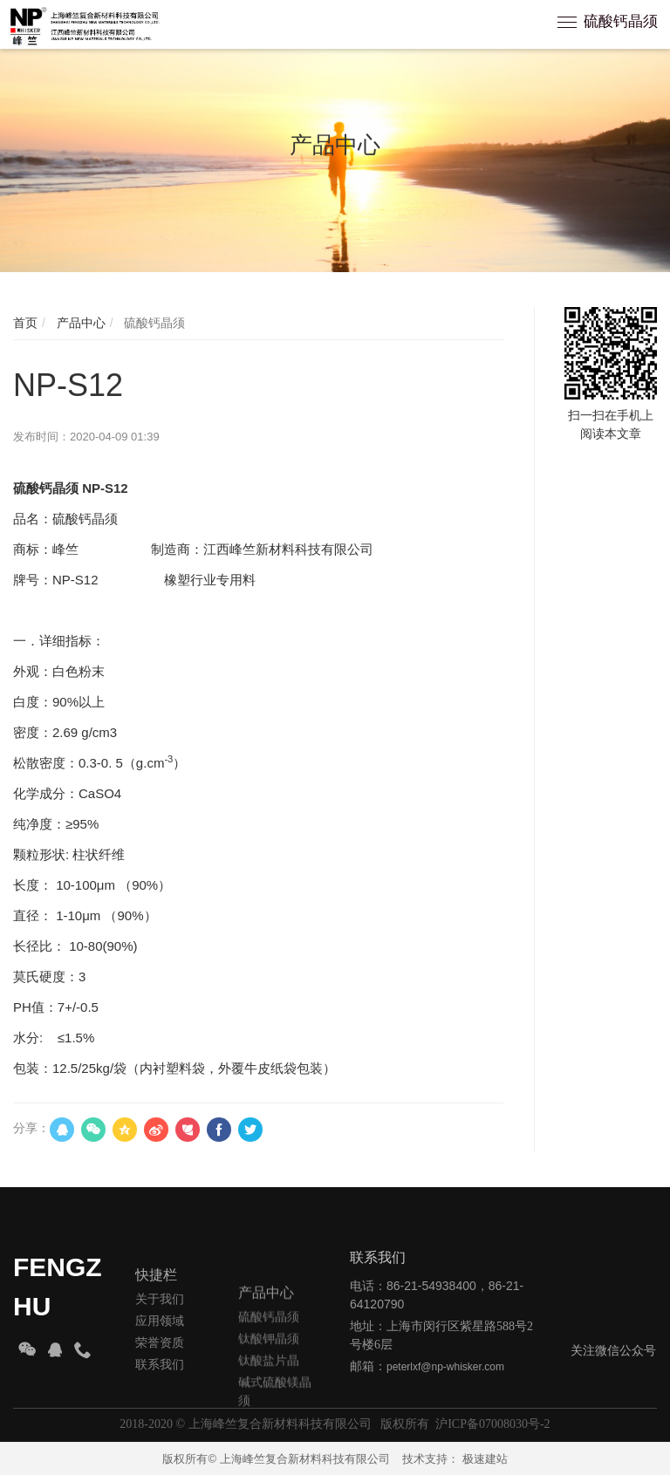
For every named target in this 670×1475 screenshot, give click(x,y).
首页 (25, 323)
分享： (31, 1128)
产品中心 (79, 323)
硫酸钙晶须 (621, 21)
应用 (147, 1369)
